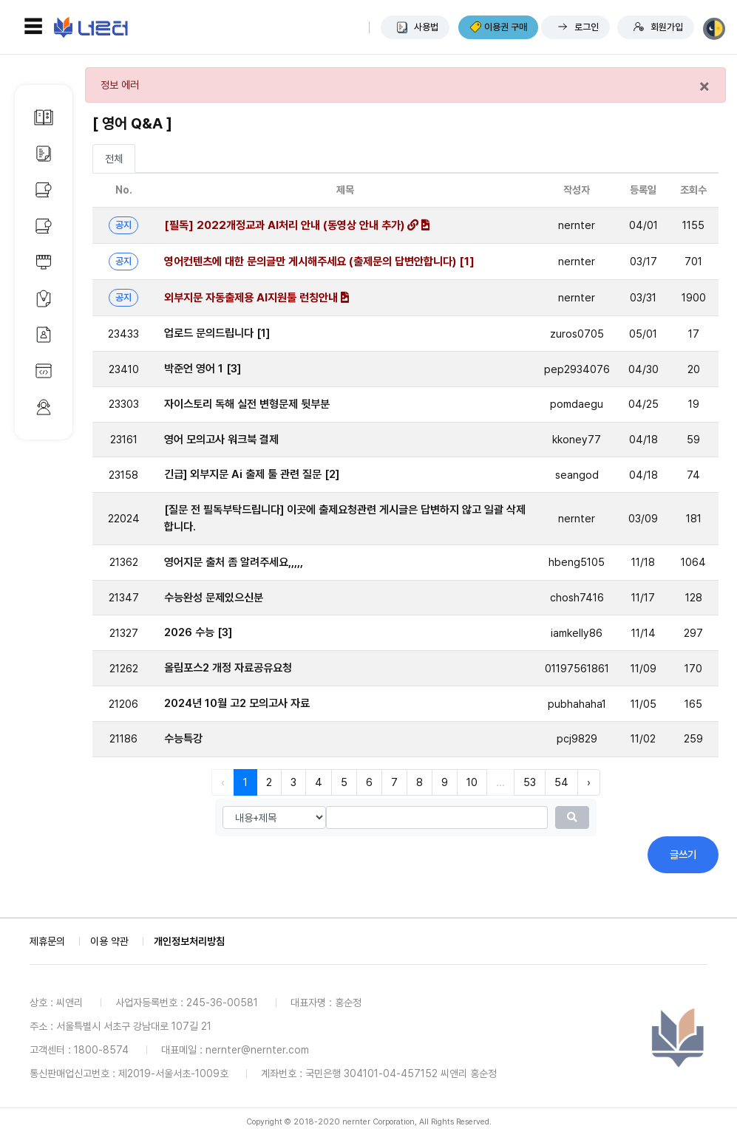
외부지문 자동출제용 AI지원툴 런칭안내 (256, 297)
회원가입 (667, 27)
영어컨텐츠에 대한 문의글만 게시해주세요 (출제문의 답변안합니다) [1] (319, 261)
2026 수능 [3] (198, 632)
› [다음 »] (589, 782)
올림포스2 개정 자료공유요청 (228, 668)
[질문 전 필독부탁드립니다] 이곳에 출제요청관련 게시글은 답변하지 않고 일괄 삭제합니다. (345, 518)
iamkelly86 (576, 632)
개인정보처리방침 (189, 941)
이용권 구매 (505, 27)
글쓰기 (683, 854)
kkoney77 (576, 439)
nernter (576, 225)
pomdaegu (576, 403)
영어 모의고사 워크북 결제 (221, 439)
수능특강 (183, 738)
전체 (114, 158)
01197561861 (577, 668)
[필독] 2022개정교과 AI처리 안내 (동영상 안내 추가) (296, 225)
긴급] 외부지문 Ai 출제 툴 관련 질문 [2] (251, 474)
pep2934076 (577, 369)
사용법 (426, 27)
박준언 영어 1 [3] (202, 368)
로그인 (586, 27)
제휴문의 (47, 941)
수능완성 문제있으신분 (213, 597)
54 (561, 782)
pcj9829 (577, 738)
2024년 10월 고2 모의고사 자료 (237, 703)
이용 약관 (109, 941)
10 (472, 782)
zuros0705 (577, 333)
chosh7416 (577, 597)
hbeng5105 (576, 562)
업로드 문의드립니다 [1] (217, 333)
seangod (577, 474)
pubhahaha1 (577, 703)
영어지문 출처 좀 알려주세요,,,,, (233, 562)
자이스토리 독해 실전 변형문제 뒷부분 (247, 404)
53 (529, 782)
